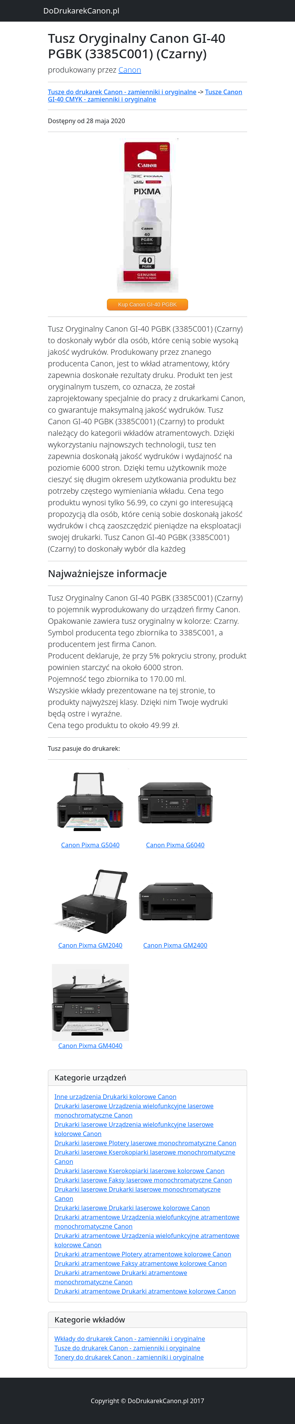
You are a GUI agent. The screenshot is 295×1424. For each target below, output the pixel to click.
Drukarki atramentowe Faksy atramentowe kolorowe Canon (140, 1263)
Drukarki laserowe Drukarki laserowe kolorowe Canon (132, 1208)
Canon (130, 69)
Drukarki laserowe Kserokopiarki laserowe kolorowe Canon (139, 1171)
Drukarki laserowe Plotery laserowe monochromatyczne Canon (145, 1143)
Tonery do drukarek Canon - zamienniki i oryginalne (129, 1357)
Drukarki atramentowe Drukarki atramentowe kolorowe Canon (145, 1291)
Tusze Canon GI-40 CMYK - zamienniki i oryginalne (145, 95)
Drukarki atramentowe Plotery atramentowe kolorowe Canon (142, 1254)
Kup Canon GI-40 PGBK (147, 304)
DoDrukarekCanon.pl (81, 10)
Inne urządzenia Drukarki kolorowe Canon (115, 1096)
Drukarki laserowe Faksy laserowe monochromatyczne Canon (143, 1180)
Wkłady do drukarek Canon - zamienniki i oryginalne (129, 1338)
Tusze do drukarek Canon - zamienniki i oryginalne (122, 92)
